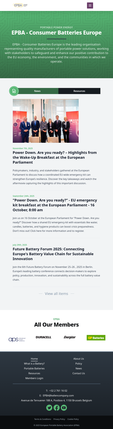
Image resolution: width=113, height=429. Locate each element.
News (37, 91)
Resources (79, 91)
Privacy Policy (59, 419)
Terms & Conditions (42, 419)
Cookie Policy (73, 419)
